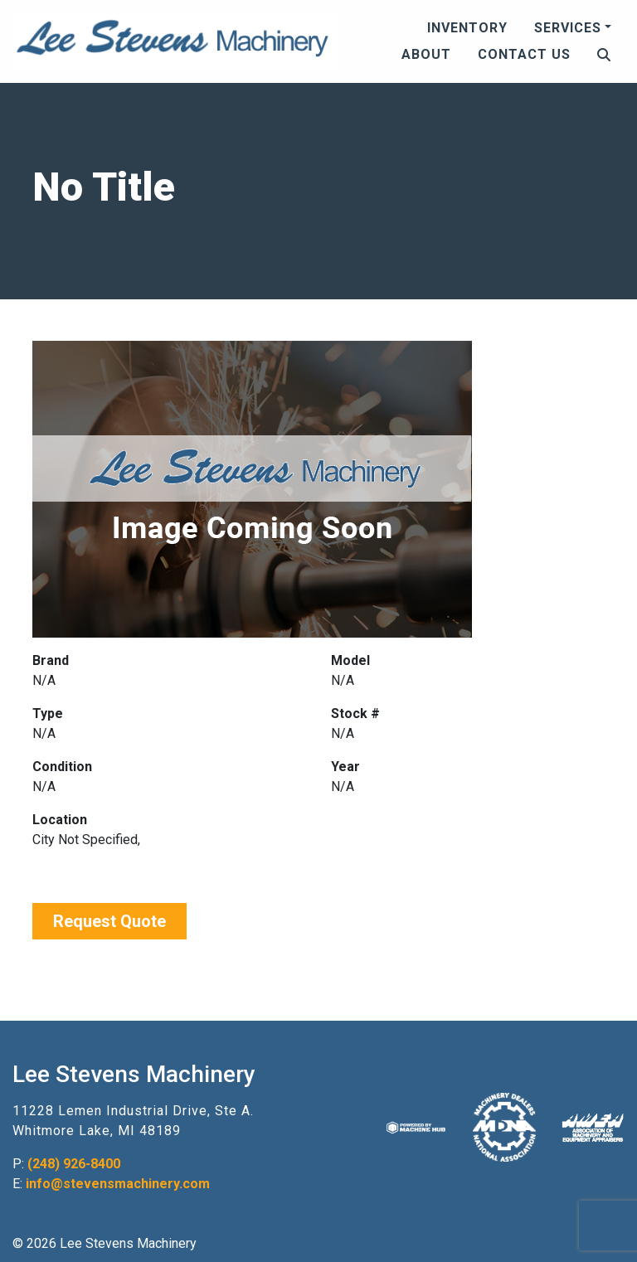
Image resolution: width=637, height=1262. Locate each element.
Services (567, 28)
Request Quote (109, 921)
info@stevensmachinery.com (118, 1184)
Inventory (467, 28)
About (426, 54)
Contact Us (524, 54)
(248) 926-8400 (73, 1164)
